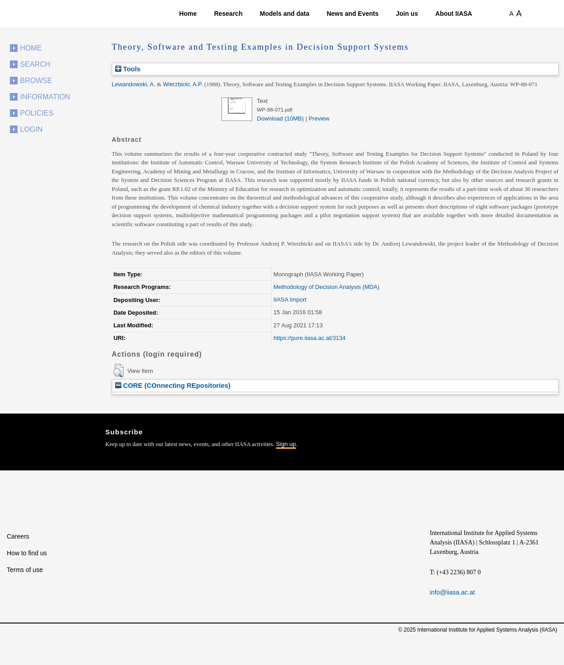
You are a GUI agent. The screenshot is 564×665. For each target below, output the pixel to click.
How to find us (27, 553)
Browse (36, 80)
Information (45, 97)
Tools (128, 69)
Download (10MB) (280, 118)
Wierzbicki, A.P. (183, 84)
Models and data (285, 13)
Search (35, 64)
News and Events (353, 13)
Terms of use (25, 569)
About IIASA (453, 13)
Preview (319, 118)
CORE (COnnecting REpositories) (173, 385)
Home (188, 13)
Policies (37, 113)
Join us (407, 13)
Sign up (286, 444)
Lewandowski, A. (134, 84)
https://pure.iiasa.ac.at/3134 (309, 338)
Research (228, 13)
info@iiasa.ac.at (452, 592)
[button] (118, 370)
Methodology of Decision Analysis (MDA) (326, 287)
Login (31, 129)
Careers (18, 536)
